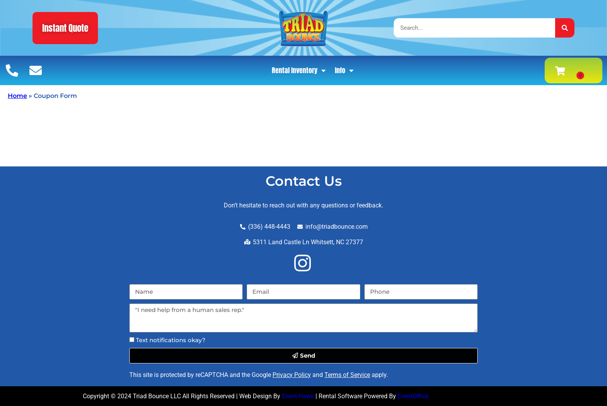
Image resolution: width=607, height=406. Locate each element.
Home (17, 95)
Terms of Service (347, 375)
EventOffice (413, 396)
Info (344, 70)
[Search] (564, 28)
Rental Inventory (299, 70)
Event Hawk (298, 396)
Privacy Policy (292, 375)
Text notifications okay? (171, 340)
